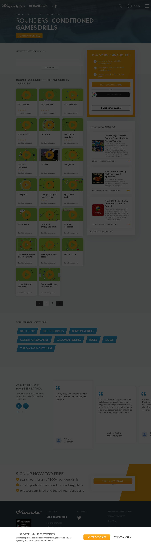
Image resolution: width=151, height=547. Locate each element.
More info (48, 540)
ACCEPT (96, 537)
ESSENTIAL (122, 537)
